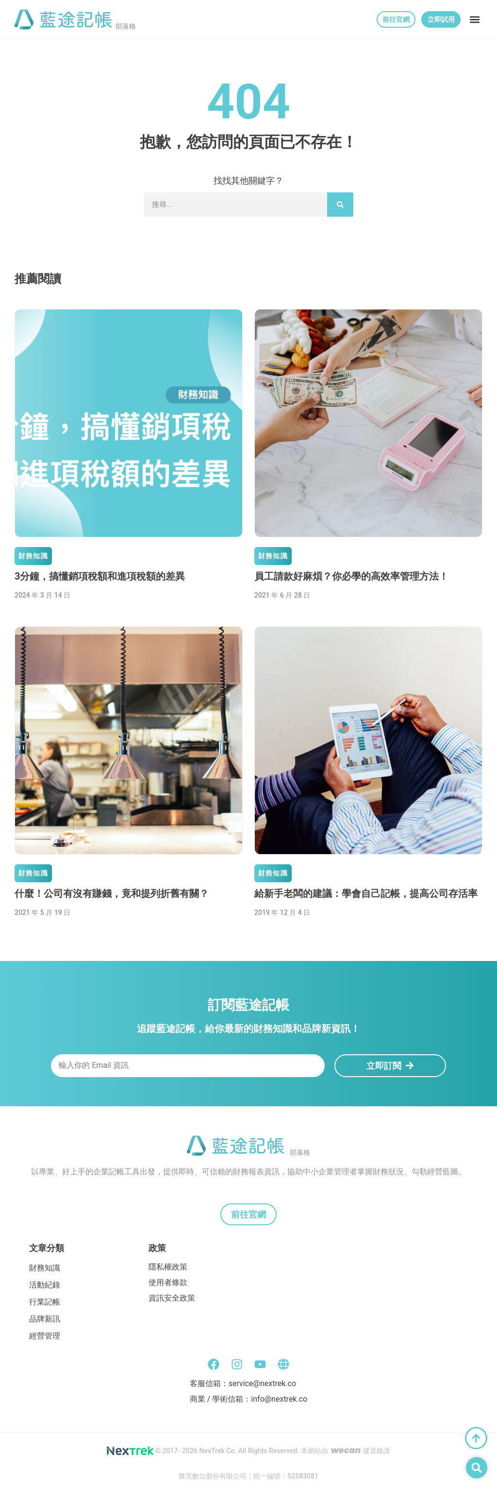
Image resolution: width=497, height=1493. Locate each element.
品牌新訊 (44, 1318)
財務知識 (33, 556)
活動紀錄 (44, 1284)
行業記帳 (44, 1301)
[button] (474, 20)
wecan (345, 1450)
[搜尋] (340, 204)
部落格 (126, 26)
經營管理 (44, 1335)
